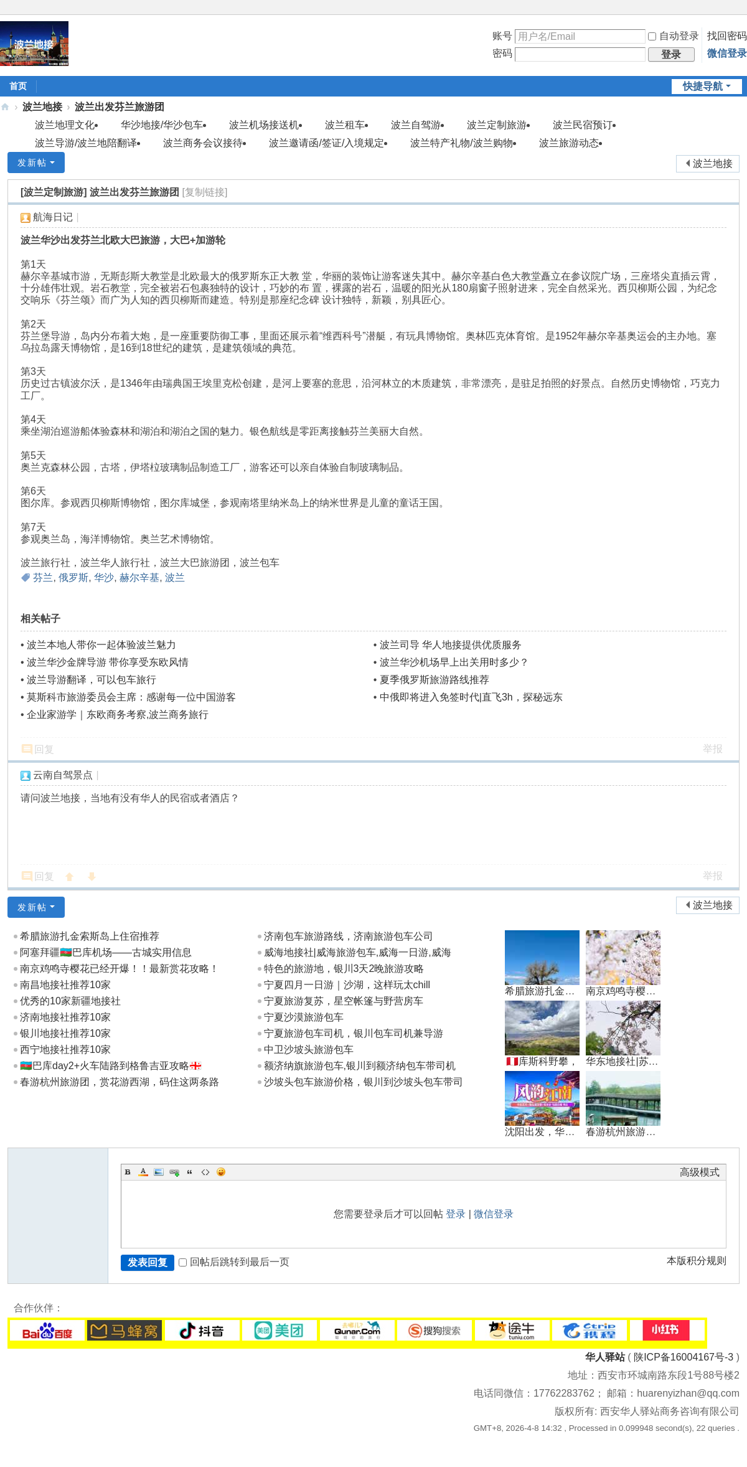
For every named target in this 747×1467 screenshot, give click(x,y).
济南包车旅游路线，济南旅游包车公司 (348, 936)
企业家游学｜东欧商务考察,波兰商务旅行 (118, 714)
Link (174, 1172)
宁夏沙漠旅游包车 (304, 1017)
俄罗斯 (73, 577)
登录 (456, 1214)
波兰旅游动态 (569, 143)
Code (205, 1172)
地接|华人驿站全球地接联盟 (5, 107)
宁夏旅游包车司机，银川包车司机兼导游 (353, 1033)
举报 (713, 748)
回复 (44, 749)
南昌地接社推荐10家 (65, 984)
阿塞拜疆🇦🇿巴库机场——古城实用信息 (106, 952)
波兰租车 (345, 125)
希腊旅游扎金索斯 (545, 991)
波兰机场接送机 (264, 125)
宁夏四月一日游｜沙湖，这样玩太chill (347, 984)
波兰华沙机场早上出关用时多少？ (454, 662)
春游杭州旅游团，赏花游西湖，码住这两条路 (119, 1082)
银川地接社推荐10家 (65, 1033)
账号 (502, 36)
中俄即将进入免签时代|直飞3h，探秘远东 (471, 697)
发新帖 (32, 162)
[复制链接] (205, 192)
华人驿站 (605, 1357)
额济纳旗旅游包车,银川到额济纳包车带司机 (360, 1065)
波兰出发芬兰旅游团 (119, 106)
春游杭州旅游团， (625, 1131)
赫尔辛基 (139, 577)
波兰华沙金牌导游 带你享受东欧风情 (108, 662)
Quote (190, 1172)
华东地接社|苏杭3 (625, 1061)
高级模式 (700, 1172)
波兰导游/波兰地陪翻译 (86, 143)
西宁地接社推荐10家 (65, 1049)
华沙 (104, 577)
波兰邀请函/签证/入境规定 (326, 143)
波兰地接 (42, 106)
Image (159, 1172)
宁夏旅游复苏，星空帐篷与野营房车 (343, 1001)
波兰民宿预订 (583, 125)
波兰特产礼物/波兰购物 (461, 143)
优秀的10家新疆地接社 (70, 1001)
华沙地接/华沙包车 (162, 125)
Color (143, 1172)
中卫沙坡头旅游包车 (309, 1049)
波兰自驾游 (416, 125)
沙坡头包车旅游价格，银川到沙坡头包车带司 (363, 1082)
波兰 (175, 577)
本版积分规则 (696, 1260)
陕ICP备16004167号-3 (683, 1357)
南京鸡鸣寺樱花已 (625, 991)
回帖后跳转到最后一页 (234, 1262)
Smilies (221, 1172)
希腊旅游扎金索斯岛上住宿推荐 (89, 936)
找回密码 (727, 36)
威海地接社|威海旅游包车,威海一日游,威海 (357, 952)
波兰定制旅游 (497, 125)
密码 (502, 53)
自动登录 (673, 36)
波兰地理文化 (65, 125)
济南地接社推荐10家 (65, 1017)
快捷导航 (703, 86)
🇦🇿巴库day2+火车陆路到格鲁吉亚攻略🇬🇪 (111, 1065)
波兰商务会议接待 (203, 143)
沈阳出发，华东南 (545, 1131)
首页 (18, 86)
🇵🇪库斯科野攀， (542, 1061)
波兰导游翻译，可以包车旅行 (91, 679)
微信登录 (727, 53)
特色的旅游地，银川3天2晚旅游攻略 (344, 968)
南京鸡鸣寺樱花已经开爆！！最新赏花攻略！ (119, 968)
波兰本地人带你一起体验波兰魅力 (101, 644)
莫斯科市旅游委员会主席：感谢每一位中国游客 (131, 697)
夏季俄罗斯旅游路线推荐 (434, 679)
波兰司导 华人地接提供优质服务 (451, 644)
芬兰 (43, 577)
